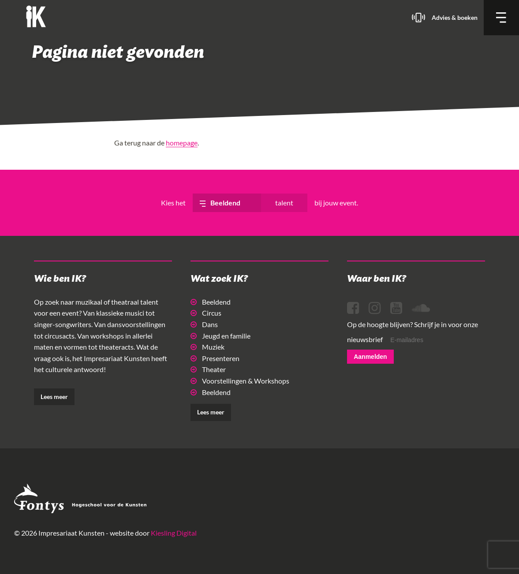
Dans (204, 324)
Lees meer (54, 396)
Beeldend (210, 302)
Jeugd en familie (220, 336)
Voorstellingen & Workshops (239, 380)
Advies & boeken (455, 17)
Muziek (207, 347)
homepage (182, 142)
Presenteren (214, 358)
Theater (208, 369)
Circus (205, 313)
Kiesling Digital (174, 533)
